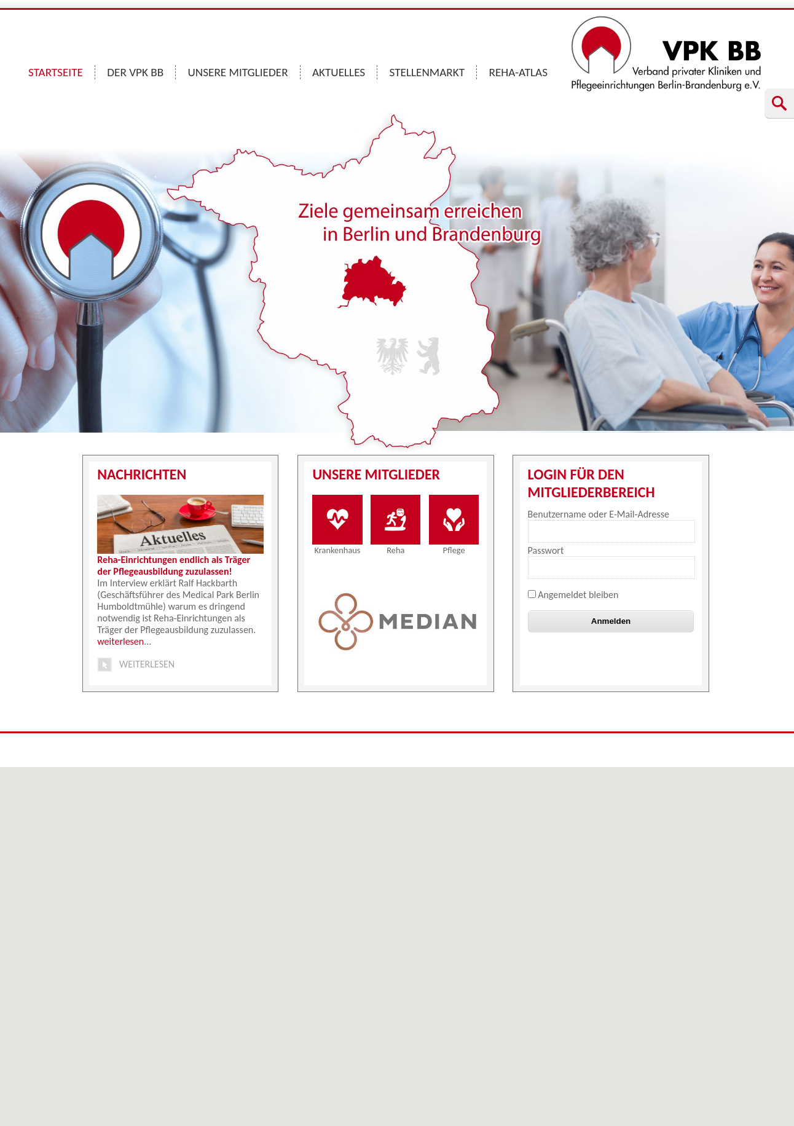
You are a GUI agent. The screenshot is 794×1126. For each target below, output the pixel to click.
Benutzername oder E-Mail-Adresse (598, 514)
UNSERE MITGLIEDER (238, 72)
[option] (397, 621)
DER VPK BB (135, 72)
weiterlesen (120, 641)
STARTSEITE (55, 72)
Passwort (546, 550)
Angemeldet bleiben (573, 594)
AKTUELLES (338, 72)
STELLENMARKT (427, 72)
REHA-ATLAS (518, 72)
